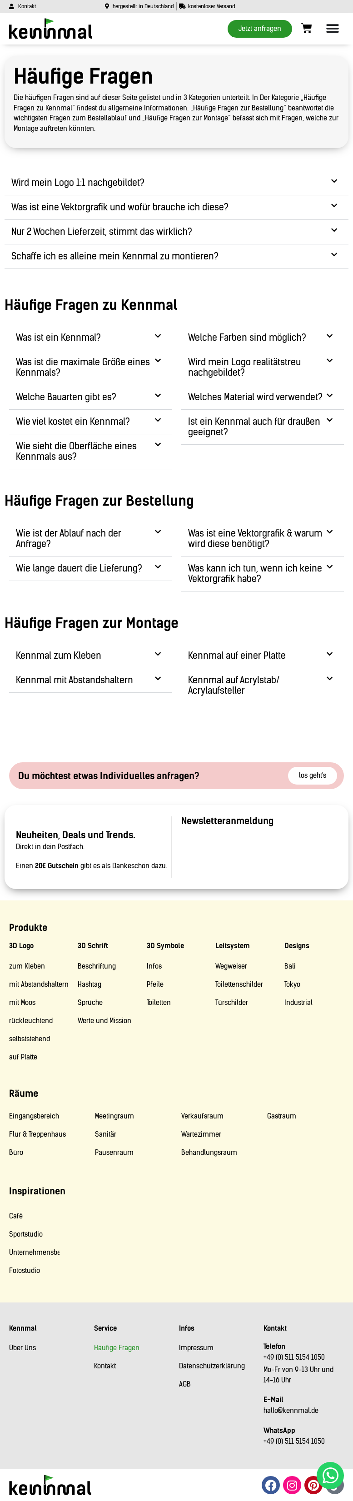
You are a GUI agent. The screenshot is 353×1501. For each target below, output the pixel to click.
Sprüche (90, 1003)
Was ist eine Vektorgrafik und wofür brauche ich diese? (120, 207)
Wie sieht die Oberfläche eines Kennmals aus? (76, 451)
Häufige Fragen (116, 1348)
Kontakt (105, 1366)
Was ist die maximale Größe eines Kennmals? (83, 367)
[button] (176, 183)
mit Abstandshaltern (39, 984)
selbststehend (29, 1039)
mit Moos (22, 1003)
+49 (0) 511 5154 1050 (294, 1357)
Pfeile (155, 984)
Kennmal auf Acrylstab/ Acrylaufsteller (233, 685)
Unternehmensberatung (34, 1252)
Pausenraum (114, 1152)
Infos (154, 966)
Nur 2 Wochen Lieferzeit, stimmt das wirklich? (101, 231)
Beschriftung (97, 966)
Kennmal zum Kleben (58, 655)
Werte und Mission (104, 1021)
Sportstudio (26, 1234)
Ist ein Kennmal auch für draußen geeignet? (254, 426)
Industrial (298, 1003)
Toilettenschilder (239, 984)
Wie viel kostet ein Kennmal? (73, 421)
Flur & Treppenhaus (37, 1134)
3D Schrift (93, 946)
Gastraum (281, 1116)
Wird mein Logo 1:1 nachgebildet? (77, 182)
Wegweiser (231, 966)
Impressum (196, 1348)
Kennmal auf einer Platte (237, 655)
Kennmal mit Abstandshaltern (74, 680)
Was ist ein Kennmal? (58, 337)
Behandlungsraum (209, 1152)
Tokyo (292, 984)
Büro (16, 1152)
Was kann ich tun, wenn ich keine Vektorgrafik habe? (255, 573)
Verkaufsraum (202, 1116)
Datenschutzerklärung (212, 1366)
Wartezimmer (201, 1134)
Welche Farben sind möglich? (247, 337)
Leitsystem (232, 946)
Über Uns (22, 1348)
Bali (290, 966)
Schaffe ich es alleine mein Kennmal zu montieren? (115, 256)
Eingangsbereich (34, 1116)
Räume (23, 1093)
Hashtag (89, 984)
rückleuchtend (31, 1021)
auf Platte (23, 1057)
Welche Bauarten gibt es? (66, 397)
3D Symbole (165, 946)
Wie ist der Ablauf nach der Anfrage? (68, 538)
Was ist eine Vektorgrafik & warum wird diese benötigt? (255, 538)
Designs (296, 946)
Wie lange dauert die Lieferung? (79, 568)
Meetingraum (114, 1116)
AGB (185, 1384)
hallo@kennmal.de (291, 1411)
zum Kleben (27, 966)
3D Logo (21, 946)
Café (16, 1216)
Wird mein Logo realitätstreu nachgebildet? (244, 367)
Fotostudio (24, 1271)
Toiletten (159, 1003)
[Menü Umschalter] (332, 28)
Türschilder (231, 1003)
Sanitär (105, 1134)
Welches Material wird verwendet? (255, 397)
